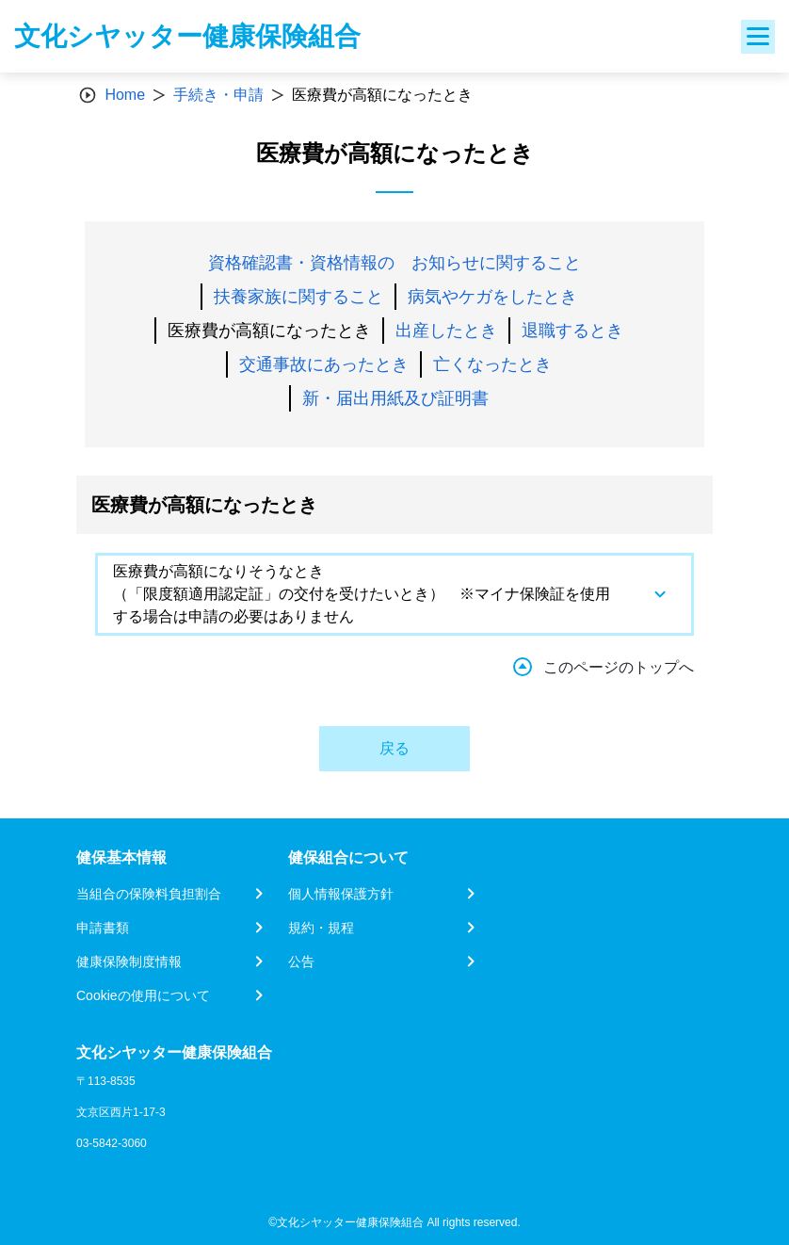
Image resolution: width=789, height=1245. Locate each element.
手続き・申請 (218, 95)
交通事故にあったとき (324, 364)
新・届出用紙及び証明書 (395, 398)
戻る (394, 748)
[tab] (394, 594)
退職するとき (572, 330)
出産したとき (446, 330)
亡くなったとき (492, 364)
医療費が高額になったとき (269, 330)
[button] (394, 594)
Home (125, 95)
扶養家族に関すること (298, 296)
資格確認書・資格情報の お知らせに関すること (394, 262)
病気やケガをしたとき (492, 296)
